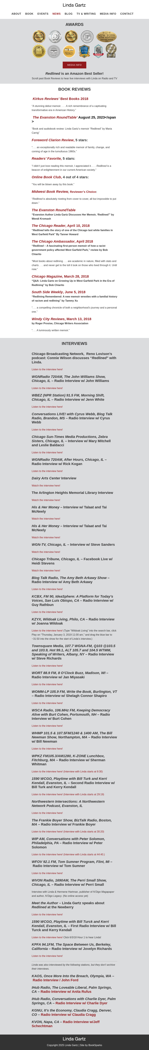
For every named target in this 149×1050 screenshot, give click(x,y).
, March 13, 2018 (61, 319)
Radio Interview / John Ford (55, 980)
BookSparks (95, 1045)
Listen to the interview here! (47, 369)
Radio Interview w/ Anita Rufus (66, 992)
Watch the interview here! (46, 485)
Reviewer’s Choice (83, 191)
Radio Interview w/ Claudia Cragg (68, 1015)
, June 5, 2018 (59, 292)
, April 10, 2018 (61, 226)
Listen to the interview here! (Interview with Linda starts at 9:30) (67, 771)
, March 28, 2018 (60, 276)
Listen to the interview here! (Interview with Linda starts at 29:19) (68, 794)
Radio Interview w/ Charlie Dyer (82, 1003)
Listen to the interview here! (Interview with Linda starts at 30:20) (68, 831)
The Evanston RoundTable (54, 210)
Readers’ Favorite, (47, 158)
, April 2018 (62, 241)
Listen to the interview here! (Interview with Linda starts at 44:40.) (68, 854)
